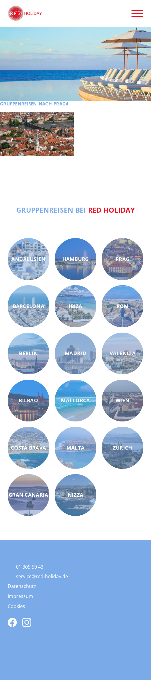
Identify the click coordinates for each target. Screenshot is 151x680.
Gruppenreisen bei (75, 210)
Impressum (20, 596)
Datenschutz (22, 586)
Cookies (16, 606)
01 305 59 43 (29, 567)
